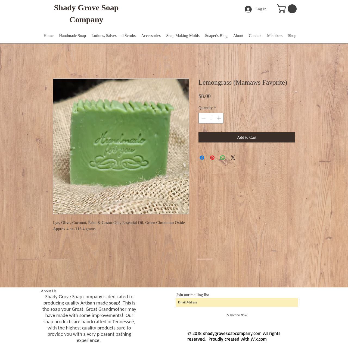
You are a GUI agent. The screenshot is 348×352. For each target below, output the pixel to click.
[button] (288, 8)
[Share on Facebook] (202, 157)
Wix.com (259, 339)
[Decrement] (203, 118)
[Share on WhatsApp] (222, 157)
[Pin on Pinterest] (212, 157)
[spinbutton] (211, 118)
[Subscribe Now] (237, 315)
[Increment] (219, 118)
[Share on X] (233, 157)
